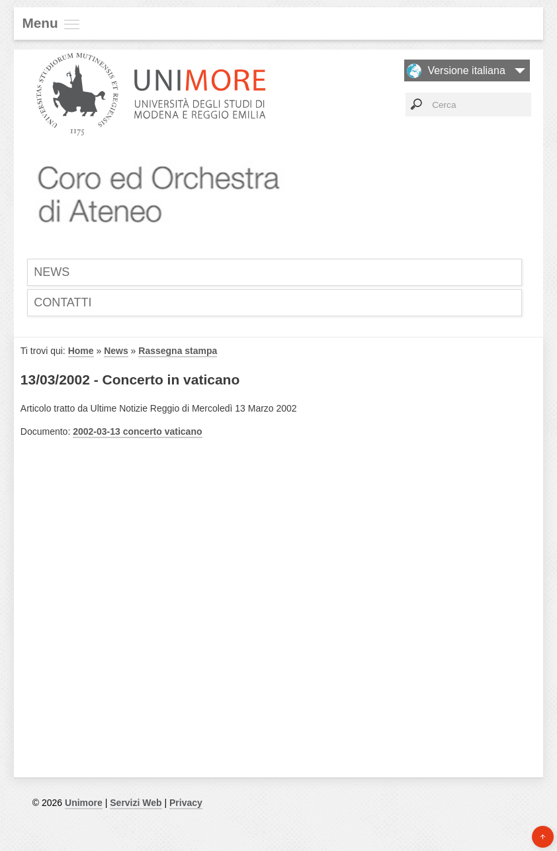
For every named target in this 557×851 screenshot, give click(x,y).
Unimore (84, 802)
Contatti (62, 302)
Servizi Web (135, 802)
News (51, 272)
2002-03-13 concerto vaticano (137, 431)
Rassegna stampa (177, 350)
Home (81, 350)
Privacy (185, 802)
